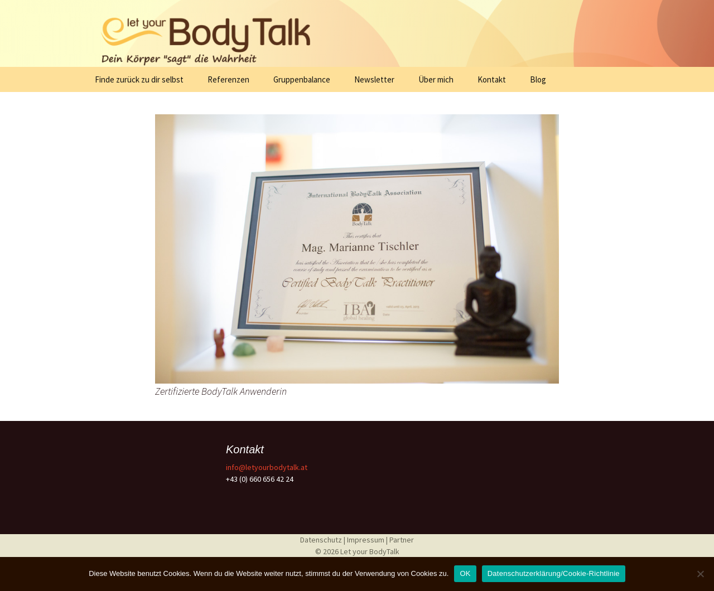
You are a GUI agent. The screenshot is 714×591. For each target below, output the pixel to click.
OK (465, 573)
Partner (401, 540)
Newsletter (374, 79)
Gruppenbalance (301, 79)
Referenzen (228, 79)
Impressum (366, 540)
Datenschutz (322, 540)
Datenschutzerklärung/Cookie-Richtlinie (554, 573)
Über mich (436, 79)
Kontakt (491, 79)
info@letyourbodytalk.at (266, 467)
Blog (538, 79)
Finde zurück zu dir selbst (139, 79)
